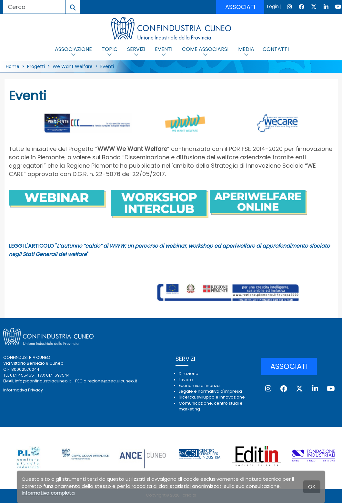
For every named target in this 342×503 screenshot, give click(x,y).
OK (312, 486)
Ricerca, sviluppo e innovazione (212, 397)
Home (12, 66)
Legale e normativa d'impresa (210, 391)
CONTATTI (276, 49)
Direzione (188, 373)
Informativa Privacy (23, 390)
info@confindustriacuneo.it (43, 381)
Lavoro (186, 379)
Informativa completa (48, 492)
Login (273, 6)
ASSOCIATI (240, 7)
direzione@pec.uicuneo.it (110, 381)
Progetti (36, 66)
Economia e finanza (199, 385)
